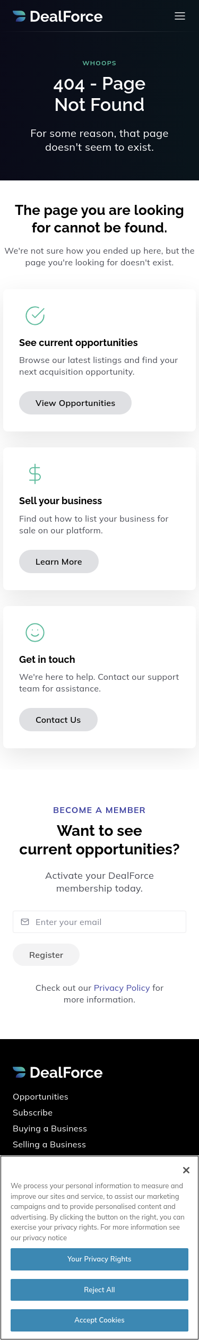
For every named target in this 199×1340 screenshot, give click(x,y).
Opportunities (40, 1096)
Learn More (59, 561)
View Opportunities (75, 402)
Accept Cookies (99, 1320)
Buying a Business (50, 1128)
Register (46, 954)
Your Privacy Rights (99, 1259)
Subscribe (33, 1112)
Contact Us (58, 719)
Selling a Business (49, 1144)
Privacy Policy (122, 987)
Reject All (99, 1289)
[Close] (186, 1170)
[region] (99, 1247)
